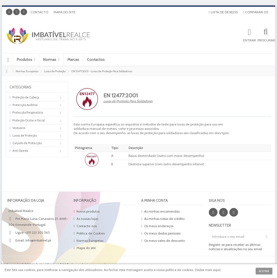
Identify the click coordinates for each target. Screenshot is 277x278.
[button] (26, 60)
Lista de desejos (223, 12)
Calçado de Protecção (27, 143)
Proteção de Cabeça (25, 97)
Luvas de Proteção (24, 135)
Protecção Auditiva (25, 105)
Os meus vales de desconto (164, 241)
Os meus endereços (158, 226)
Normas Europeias (90, 241)
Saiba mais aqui (208, 270)
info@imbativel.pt (38, 240)
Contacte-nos (87, 226)
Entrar (249, 40)
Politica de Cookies (91, 233)
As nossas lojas (87, 219)
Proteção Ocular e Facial (28, 120)
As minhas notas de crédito (164, 219)
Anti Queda (20, 151)
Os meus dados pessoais (162, 233)
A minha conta (154, 200)
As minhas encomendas (162, 211)
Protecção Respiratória (27, 112)
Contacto (39, 12)
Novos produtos (88, 211)
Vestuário (18, 128)
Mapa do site (64, 12)
